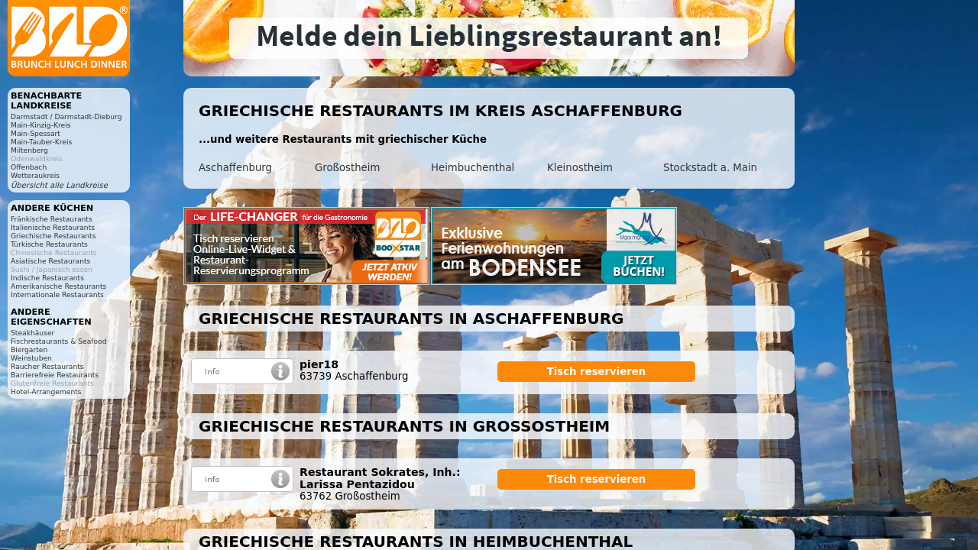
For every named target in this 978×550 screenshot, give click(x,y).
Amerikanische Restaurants (58, 286)
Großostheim (347, 167)
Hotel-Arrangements (46, 391)
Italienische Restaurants (53, 227)
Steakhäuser (32, 332)
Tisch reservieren (596, 371)
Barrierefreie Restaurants (55, 374)
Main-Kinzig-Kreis (41, 125)
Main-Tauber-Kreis (41, 142)
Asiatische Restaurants (50, 261)
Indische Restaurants (47, 277)
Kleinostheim (580, 167)
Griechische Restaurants (53, 235)
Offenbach (29, 167)
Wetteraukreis (35, 175)
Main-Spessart (35, 133)
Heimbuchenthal (472, 167)
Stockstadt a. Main (710, 167)
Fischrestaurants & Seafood (59, 341)
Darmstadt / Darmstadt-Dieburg (66, 116)
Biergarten (29, 349)
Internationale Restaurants (57, 294)
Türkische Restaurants (49, 244)
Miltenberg (29, 150)
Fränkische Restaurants (51, 219)
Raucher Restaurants (47, 366)
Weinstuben (31, 358)
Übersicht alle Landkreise (59, 185)
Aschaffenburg (235, 167)
